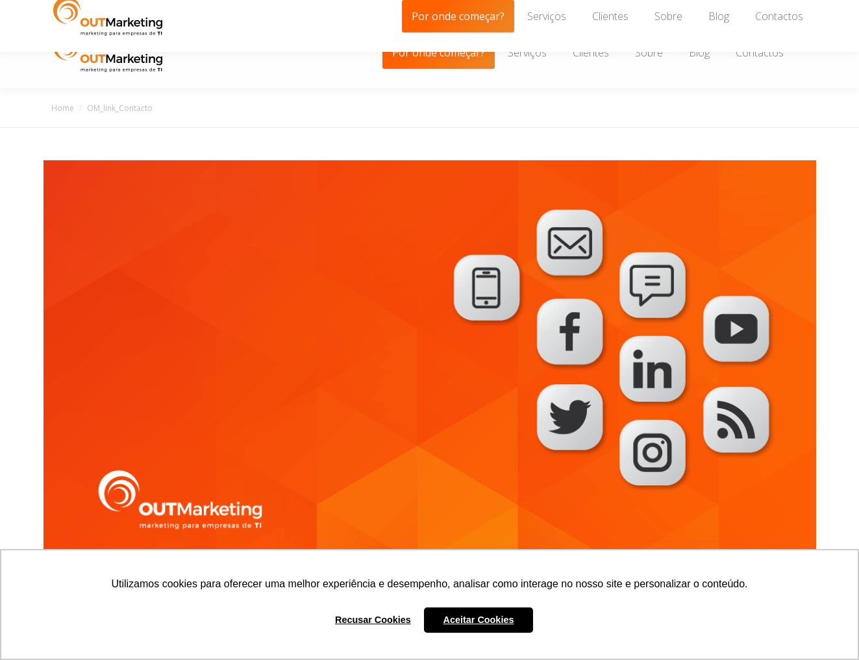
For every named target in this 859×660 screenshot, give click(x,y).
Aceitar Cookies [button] (478, 620)
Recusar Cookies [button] (373, 620)
